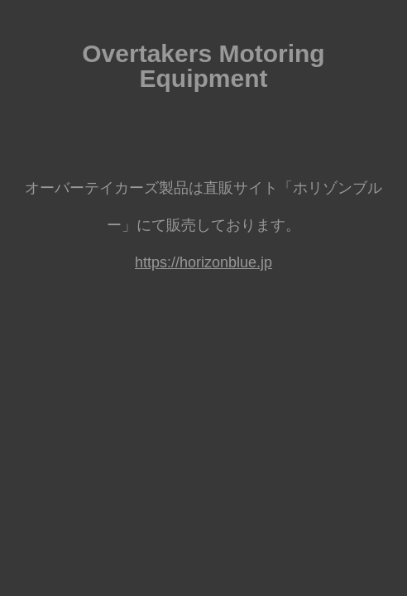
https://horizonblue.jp (203, 262)
